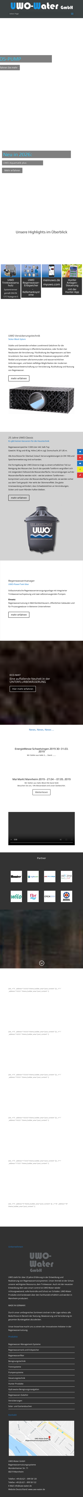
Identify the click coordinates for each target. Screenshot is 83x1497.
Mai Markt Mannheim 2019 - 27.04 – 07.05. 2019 (41, 779)
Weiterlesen (41, 792)
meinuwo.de (51, 280)
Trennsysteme (14, 1366)
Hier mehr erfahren (22, 688)
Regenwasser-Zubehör (18, 1395)
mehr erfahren (19, 378)
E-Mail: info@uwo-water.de (20, 1486)
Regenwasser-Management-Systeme (24, 1344)
